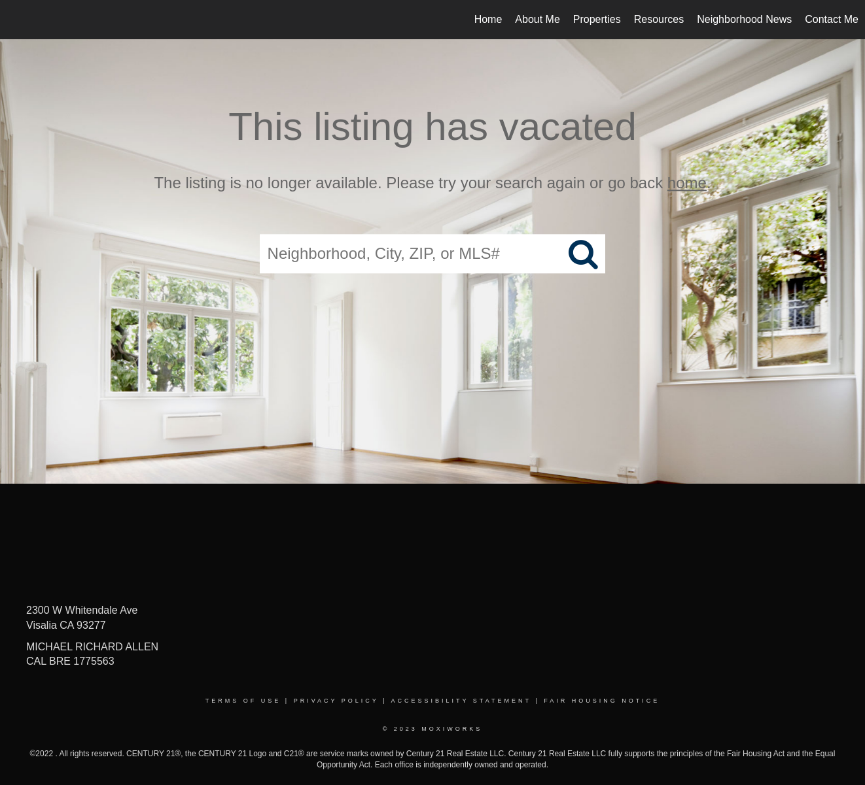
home (687, 183)
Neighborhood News (744, 19)
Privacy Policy (336, 700)
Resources (659, 19)
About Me (537, 19)
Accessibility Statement (461, 700)
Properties (597, 19)
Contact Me (831, 19)
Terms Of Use (243, 700)
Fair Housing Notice (602, 700)
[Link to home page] (17, 19)
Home (488, 19)
